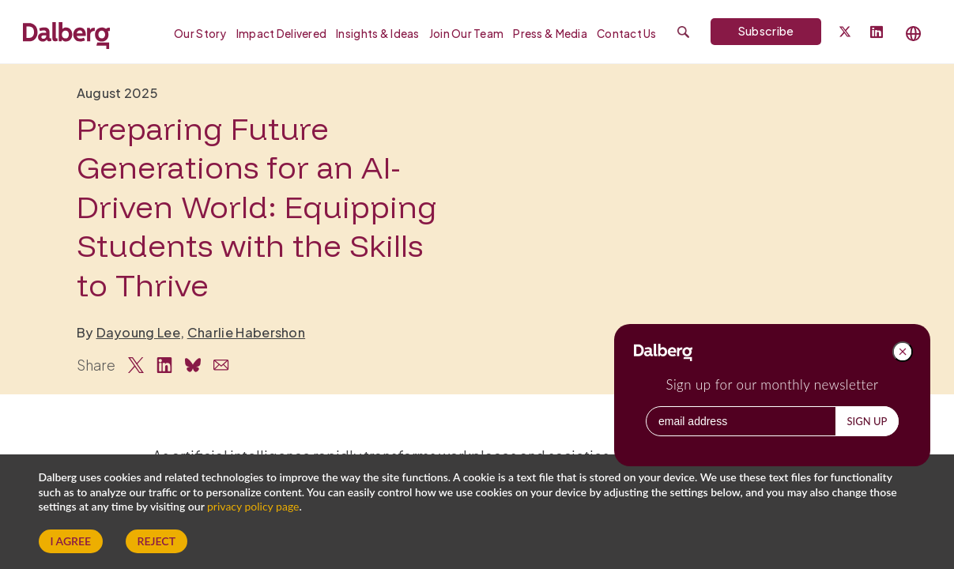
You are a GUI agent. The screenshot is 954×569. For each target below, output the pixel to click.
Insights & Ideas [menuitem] (377, 33)
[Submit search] (683, 32)
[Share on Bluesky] (193, 365)
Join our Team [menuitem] (466, 33)
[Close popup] (902, 351)
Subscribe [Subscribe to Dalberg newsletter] (766, 31)
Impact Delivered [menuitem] (281, 33)
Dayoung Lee (138, 332)
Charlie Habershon (246, 332)
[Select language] (914, 33)
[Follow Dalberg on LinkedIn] (876, 32)
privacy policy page (253, 506)
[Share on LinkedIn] (164, 365)
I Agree (71, 541)
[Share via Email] (221, 365)
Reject (156, 541)
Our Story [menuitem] (200, 33)
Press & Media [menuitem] (550, 33)
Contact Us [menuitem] (627, 33)
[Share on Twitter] (136, 365)
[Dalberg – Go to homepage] (66, 33)
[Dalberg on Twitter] (845, 32)
